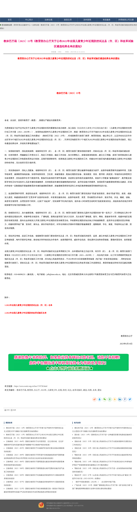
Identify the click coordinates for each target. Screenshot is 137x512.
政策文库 (68, 20)
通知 (99, 390)
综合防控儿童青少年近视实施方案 (92, 128)
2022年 (43, 390)
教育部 (30, 390)
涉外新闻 (87, 20)
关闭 (13, 410)
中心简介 (29, 20)
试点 (70, 390)
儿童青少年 (52, 390)
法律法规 (48, 20)
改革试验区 (77, 390)
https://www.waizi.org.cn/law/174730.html (30, 386)
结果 (90, 390)
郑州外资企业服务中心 (22, 25)
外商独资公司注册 (126, 20)
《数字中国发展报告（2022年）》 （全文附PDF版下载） (96, 482)
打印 (7, 410)
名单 (95, 390)
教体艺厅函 (21, 390)
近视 (60, 390)
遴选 (85, 390)
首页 (10, 20)
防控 (65, 390)
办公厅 (37, 390)
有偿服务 (107, 20)
